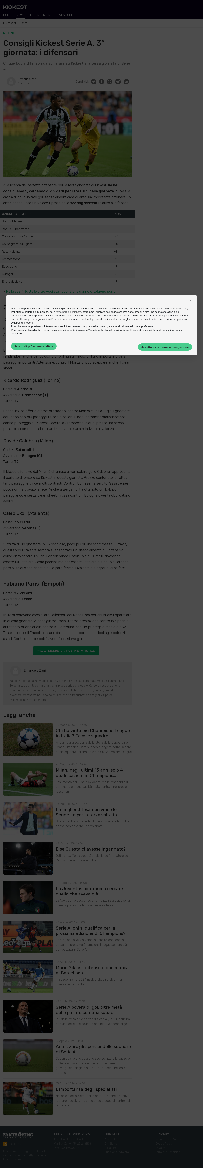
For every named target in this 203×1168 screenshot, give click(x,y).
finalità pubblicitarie (57, 319)
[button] (190, 303)
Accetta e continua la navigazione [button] (165, 347)
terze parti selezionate (68, 312)
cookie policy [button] (180, 308)
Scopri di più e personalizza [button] (34, 346)
